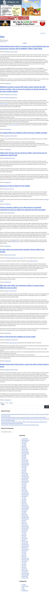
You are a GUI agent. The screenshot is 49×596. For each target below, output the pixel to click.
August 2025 (24, 441)
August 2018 (24, 531)
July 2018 (24, 532)
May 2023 (24, 470)
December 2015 (25, 544)
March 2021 (24, 503)
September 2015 (25, 549)
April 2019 (24, 522)
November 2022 (25, 478)
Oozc (2, 36)
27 (9, 403)
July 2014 (24, 562)
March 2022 (24, 490)
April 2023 (24, 472)
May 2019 (24, 520)
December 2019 (25, 517)
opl (13, 189)
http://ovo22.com (34, 261)
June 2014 (24, 564)
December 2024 (25, 452)
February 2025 (25, 449)
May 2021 (24, 500)
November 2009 (25, 574)
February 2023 (25, 473)
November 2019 (25, 519)
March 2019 (24, 523)
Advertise (5, 41)
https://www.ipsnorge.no (11, 342)
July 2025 (24, 443)
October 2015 (25, 547)
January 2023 (25, 475)
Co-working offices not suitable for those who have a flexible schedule (23, 133)
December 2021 (25, 493)
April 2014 (24, 567)
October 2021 (25, 496)
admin (16, 51)
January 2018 (25, 538)
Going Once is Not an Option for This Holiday (15, 186)
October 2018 (25, 529)
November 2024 (25, 454)
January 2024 (25, 461)
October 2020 (25, 509)
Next (12, 403)
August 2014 (24, 561)
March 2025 (24, 448)
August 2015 (24, 550)
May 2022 (24, 487)
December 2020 (25, 506)
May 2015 (24, 555)
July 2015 (24, 552)
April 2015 (24, 556)
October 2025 (25, 438)
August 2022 (24, 482)
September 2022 (25, 481)
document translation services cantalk (14, 258)
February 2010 (25, 570)
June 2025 (24, 444)
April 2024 (24, 458)
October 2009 (25, 576)
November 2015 (25, 546)
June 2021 (24, 499)
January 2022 (25, 491)
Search (2, 404)
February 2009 (25, 577)
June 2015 (24, 553)
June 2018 (24, 534)
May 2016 (24, 540)
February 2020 (25, 515)
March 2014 (24, 568)
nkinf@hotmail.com (15, 241)
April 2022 (24, 488)
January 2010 (25, 571)
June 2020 (24, 511)
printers (23, 589)
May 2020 (24, 512)
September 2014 (25, 559)
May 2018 (24, 535)
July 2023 (24, 467)
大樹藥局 (25, 43)
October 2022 (25, 479)
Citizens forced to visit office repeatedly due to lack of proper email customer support (20, 425)
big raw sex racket (15, 124)
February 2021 (25, 505)
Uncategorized (7, 83)
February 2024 (25, 460)
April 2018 (24, 537)
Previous (2, 403)
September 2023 (25, 464)
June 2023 (24, 469)
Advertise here (43, 33)
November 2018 (25, 528)
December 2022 (25, 476)
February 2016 (25, 541)
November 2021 (25, 494)
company (24, 584)
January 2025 (25, 451)
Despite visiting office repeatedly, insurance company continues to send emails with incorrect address (23, 417)
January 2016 (25, 543)
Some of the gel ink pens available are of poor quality (18, 337)
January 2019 (25, 525)
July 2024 (24, 455)
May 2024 (24, 457)
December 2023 (25, 463)
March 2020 (24, 514)
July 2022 (24, 484)
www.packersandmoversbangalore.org (8, 97)
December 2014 (25, 558)
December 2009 (25, 573)
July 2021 (24, 497)
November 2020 (25, 508)
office (23, 587)
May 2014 (24, 565)
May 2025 (24, 446)
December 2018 (25, 526)
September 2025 (25, 440)
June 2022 (24, 485)
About (1, 41)
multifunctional (25, 586)
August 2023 (24, 466)
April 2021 (24, 502)
